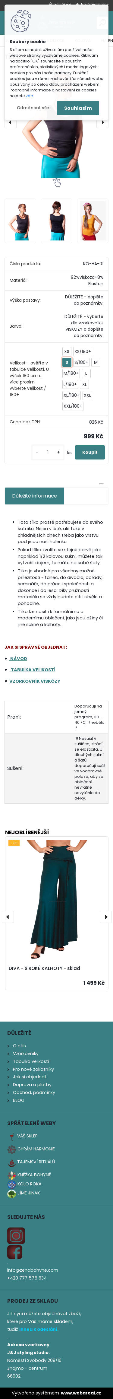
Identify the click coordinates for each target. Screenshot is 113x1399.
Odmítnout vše (33, 108)
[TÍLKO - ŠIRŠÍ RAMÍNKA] (56, 122)
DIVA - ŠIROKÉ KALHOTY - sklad (44, 968)
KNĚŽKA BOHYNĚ (34, 1175)
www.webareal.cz (81, 1393)
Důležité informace (34, 495)
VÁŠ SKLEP (27, 1136)
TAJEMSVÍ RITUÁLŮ (36, 1162)
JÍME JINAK (28, 1193)
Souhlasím (78, 108)
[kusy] (48, 452)
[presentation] (11, 122)
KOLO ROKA (29, 1184)
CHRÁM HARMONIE (36, 1149)
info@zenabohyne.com (32, 1270)
